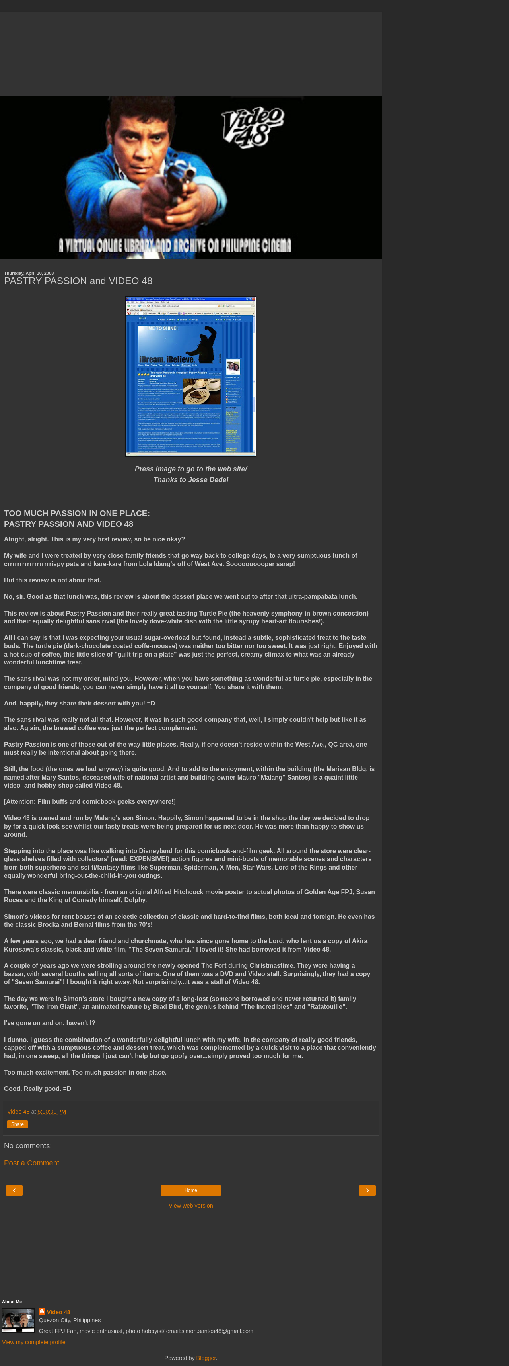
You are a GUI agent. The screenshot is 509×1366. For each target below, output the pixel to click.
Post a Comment (31, 1163)
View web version (191, 1205)
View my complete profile (34, 1342)
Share (17, 1124)
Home (191, 1190)
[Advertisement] (191, 52)
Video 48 (58, 1312)
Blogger (206, 1358)
